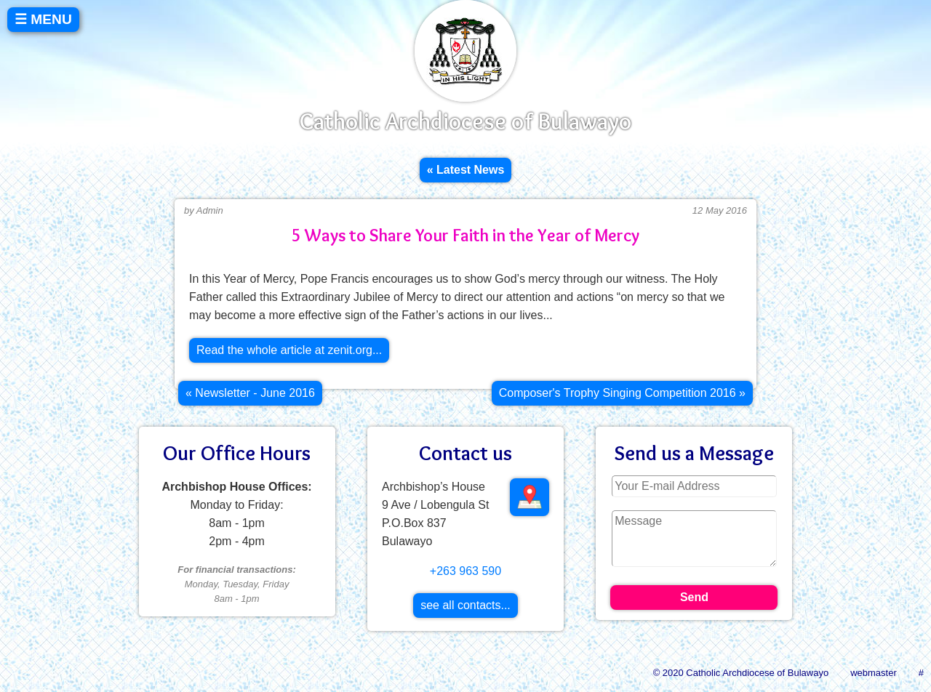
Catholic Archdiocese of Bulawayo (465, 121)
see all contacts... (465, 605)
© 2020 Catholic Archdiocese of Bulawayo (741, 672)
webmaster (873, 672)
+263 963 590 (465, 571)
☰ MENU (43, 19)
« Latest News (466, 170)
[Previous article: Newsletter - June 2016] (250, 393)
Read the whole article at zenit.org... (289, 350)
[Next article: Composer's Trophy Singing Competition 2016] (622, 393)
